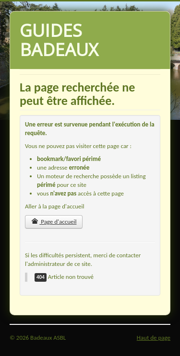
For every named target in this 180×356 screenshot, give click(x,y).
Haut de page (153, 337)
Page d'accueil (53, 221)
